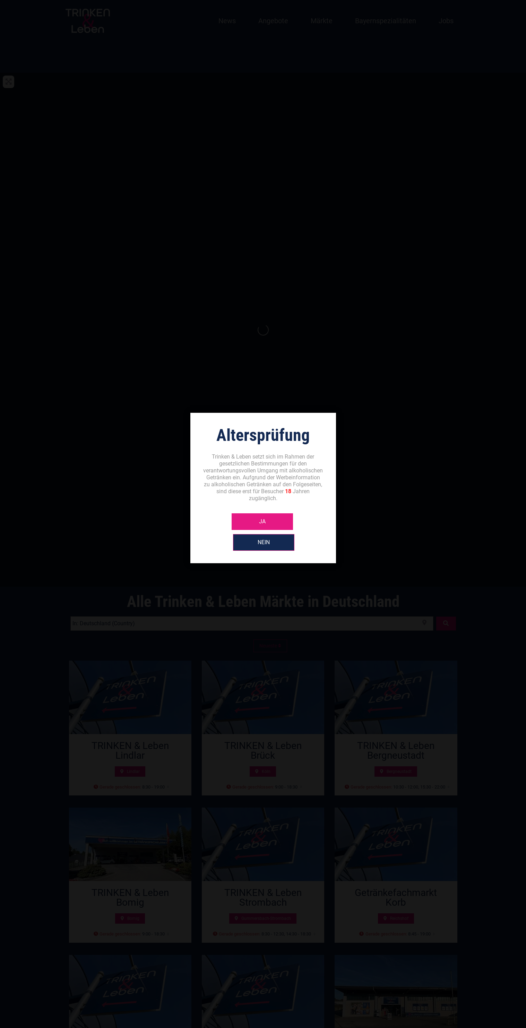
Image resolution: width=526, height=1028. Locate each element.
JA (232, 532)
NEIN (294, 532)
